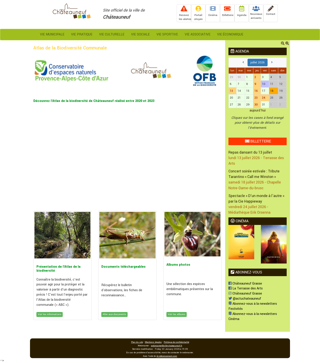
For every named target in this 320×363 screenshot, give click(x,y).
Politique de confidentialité (176, 342)
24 (263, 98)
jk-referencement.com (166, 356)
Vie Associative (197, 34)
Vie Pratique (81, 34)
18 (272, 91)
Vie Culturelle (111, 34)
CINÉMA (239, 221)
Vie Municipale (52, 34)
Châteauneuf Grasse (245, 283)
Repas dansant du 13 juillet (250, 152)
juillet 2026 (257, 62)
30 (256, 105)
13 (231, 91)
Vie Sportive (167, 34)
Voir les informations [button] (49, 314)
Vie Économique (230, 34)
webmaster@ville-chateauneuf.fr (166, 345)
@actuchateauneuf (244, 298)
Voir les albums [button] (176, 314)
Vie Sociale (140, 34)
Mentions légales (153, 342)
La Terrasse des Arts (245, 288)
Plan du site (137, 342)
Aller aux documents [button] (114, 314)
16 (256, 91)
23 (256, 98)
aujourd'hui (258, 110)
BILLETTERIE (258, 141)
